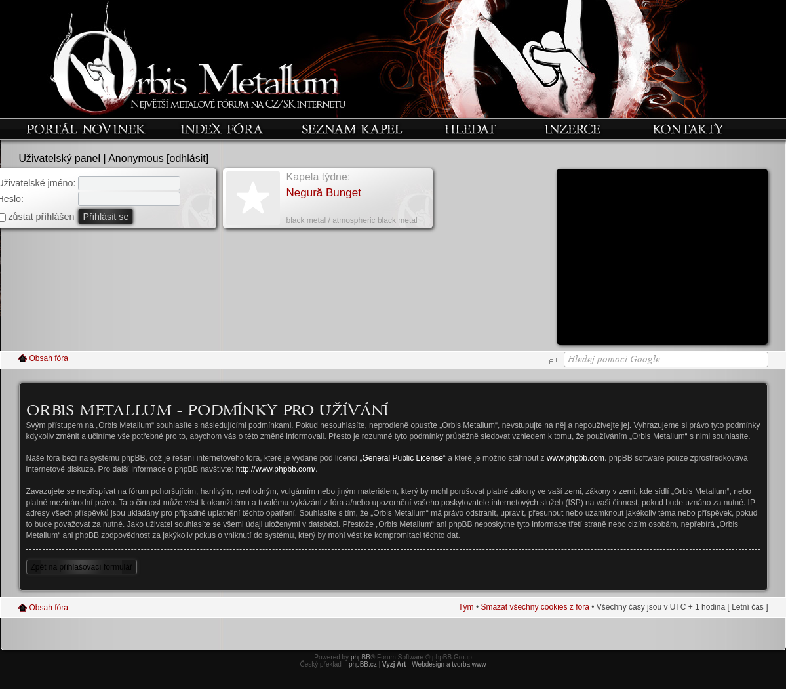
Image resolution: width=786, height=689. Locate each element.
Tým (465, 607)
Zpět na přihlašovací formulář (81, 567)
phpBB (360, 657)
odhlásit (188, 158)
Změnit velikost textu (550, 361)
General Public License (402, 458)
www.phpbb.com (575, 458)
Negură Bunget (323, 192)
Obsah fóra (48, 358)
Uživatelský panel (60, 158)
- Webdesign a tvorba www (434, 664)
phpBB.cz (363, 664)
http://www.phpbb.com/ (275, 469)
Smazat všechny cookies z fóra (535, 607)
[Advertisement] (662, 261)
